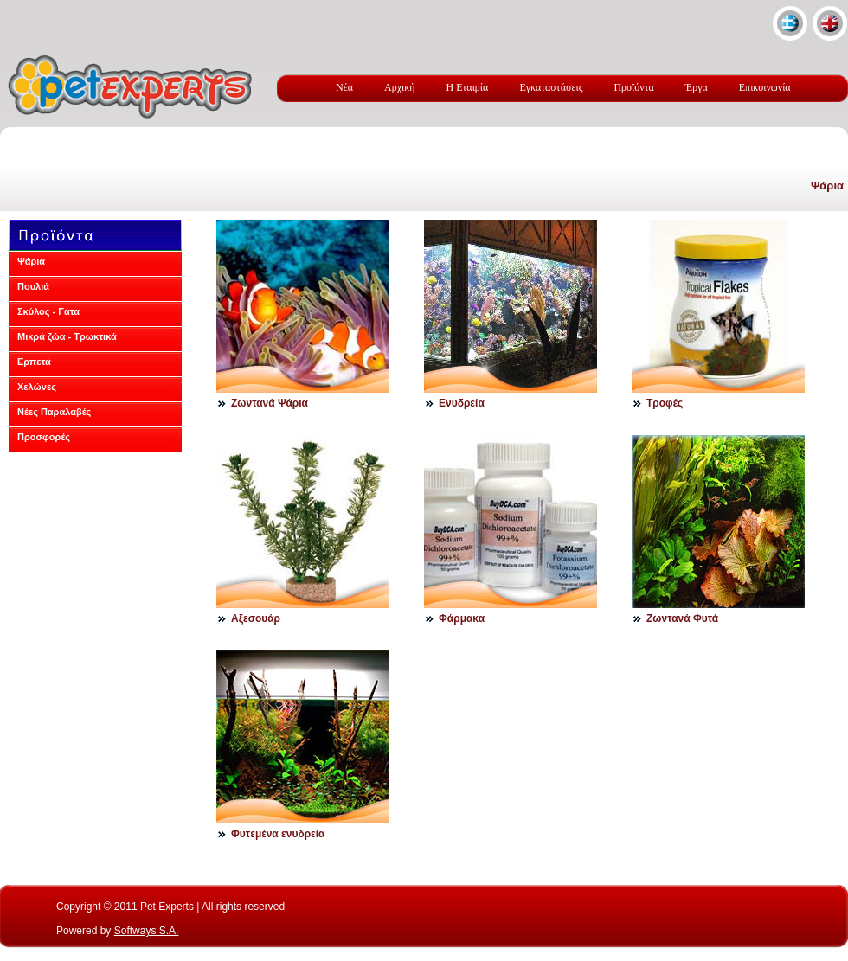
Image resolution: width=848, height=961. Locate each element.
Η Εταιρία (467, 87)
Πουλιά (33, 286)
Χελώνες (36, 386)
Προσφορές (43, 437)
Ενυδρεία (462, 403)
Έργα (696, 87)
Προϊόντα (633, 87)
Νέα (344, 87)
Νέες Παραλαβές (54, 412)
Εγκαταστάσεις (550, 87)
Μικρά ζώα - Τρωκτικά (67, 336)
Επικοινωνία (765, 87)
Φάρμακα (462, 618)
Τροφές (664, 403)
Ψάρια (827, 185)
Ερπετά (34, 361)
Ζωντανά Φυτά (682, 618)
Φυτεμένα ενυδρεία (278, 834)
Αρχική (399, 87)
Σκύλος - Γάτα (48, 311)
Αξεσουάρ (255, 618)
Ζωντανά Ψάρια (269, 403)
